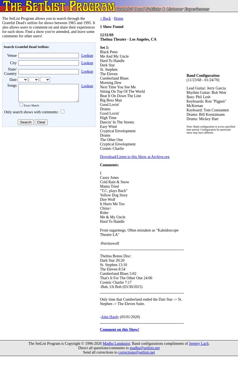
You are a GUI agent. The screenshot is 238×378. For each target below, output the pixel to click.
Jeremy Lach (199, 344)
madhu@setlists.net (145, 348)
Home (118, 18)
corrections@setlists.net (136, 352)
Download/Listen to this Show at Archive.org (134, 157)
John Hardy (110, 317)
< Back (105, 18)
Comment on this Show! (119, 330)
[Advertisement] (48, 172)
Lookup (87, 55)
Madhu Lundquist (116, 344)
